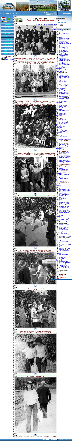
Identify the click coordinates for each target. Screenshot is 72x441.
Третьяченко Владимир (61, 132)
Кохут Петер (62, 53)
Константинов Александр (61, 102)
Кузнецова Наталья (64, 205)
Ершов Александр (62, 150)
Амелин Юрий (63, 85)
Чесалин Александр (63, 182)
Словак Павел (63, 130)
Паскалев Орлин (63, 167)
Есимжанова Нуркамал (61, 199)
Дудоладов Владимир (65, 197)
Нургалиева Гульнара (65, 211)
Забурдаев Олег (62, 151)
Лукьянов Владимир (64, 208)
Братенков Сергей (64, 194)
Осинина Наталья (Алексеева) (62, 117)
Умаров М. (62, 80)
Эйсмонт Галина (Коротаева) (62, 230)
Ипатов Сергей (63, 243)
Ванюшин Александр (65, 43)
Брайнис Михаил (63, 193)
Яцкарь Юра (62, 186)
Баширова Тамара (64, 191)
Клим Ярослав (63, 50)
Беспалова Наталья (64, 39)
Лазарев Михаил (63, 207)
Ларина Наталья (63, 54)
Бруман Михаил (63, 42)
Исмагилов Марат (64, 152)
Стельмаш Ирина (64, 174)
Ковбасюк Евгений (64, 202)
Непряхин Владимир (64, 210)
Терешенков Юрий (64, 222)
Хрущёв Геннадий (64, 266)
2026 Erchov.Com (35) (65, 440)
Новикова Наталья (64, 63)
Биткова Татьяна (63, 91)
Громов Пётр (62, 195)
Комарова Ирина (62, 159)
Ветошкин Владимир (64, 236)
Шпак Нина (62, 228)
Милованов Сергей (64, 60)
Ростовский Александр (61, 127)
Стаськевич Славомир (61, 172)
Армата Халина (63, 89)
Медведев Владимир (65, 161)
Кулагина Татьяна (64, 206)
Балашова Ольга (64, 189)
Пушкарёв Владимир (65, 262)
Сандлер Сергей (62, 170)
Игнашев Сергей (63, 201)
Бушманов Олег (63, 92)
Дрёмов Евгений (63, 241)
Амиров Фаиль (63, 233)
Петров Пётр (62, 168)
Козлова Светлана (64, 157)
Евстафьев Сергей (64, 46)
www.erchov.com (67, 13)
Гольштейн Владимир (63, 146)
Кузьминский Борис (64, 104)
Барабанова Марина (64, 190)
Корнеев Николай (64, 51)
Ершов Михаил (63, 47)
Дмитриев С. (62, 45)
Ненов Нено (61, 163)
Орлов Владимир (64, 212)
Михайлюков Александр (61, 108)
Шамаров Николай (64, 267)
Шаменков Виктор (64, 227)
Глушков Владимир (64, 144)
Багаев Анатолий (64, 235)
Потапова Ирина (63, 261)
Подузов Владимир (64, 122)
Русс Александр (63, 169)
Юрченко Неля (63, 269)
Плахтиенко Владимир (61, 68)
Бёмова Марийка (64, 38)
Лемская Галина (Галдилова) (62, 56)
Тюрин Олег (62, 181)
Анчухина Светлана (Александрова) (63, 87)
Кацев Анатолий (62, 153)
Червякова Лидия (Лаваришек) (62, 225)
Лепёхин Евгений (64, 250)
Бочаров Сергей (63, 41)
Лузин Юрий (62, 58)
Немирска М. (62, 62)
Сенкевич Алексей (64, 76)
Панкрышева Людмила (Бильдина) (62, 120)
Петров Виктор (63, 257)
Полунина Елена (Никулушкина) (62, 70)
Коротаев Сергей (64, 203)
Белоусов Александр (65, 139)
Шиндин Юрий (63, 81)
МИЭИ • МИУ (47, 24)
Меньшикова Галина (64, 106)
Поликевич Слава (64, 214)
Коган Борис (62, 247)
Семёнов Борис (63, 75)
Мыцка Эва (62, 113)
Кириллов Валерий (64, 155)
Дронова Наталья (64, 96)
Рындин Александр (64, 218)
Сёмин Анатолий (63, 265)
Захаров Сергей (63, 49)
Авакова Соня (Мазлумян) (61, 137)
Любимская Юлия (64, 59)
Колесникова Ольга (64, 248)
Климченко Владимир (65, 156)
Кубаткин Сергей (63, 249)
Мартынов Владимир (65, 160)
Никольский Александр (61, 115)
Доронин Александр (64, 94)
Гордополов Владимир (61, 148)
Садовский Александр (65, 128)
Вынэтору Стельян (64, 93)
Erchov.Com (39, 24)
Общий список (57, 29)
